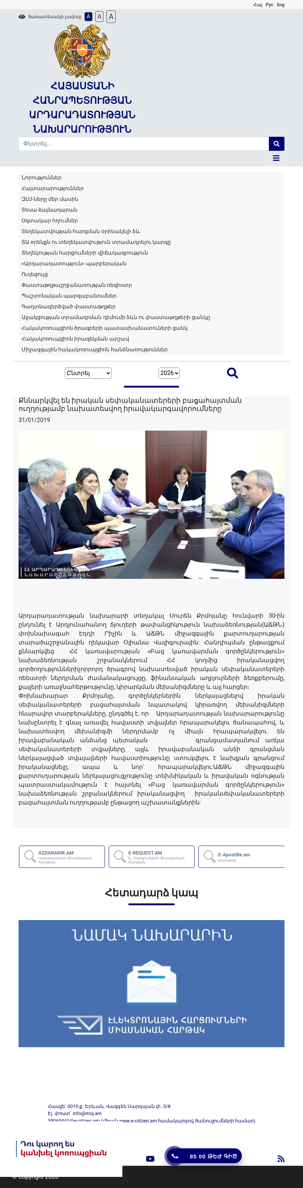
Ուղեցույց (35, 274)
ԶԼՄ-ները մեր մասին (50, 199)
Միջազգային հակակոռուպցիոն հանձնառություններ (95, 349)
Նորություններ (42, 177)
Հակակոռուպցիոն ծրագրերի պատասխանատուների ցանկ (105, 328)
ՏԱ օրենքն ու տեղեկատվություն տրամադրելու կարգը (96, 242)
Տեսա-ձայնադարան (50, 210)
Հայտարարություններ (53, 188)
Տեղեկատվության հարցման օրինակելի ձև (81, 231)
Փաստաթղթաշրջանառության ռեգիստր (77, 285)
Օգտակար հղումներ (50, 220)
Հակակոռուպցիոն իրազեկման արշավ (75, 339)
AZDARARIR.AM (71, 857)
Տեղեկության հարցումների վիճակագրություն (85, 253)
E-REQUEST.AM (161, 857)
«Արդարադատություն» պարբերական (74, 263)
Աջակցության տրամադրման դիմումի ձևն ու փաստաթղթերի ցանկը (116, 317)
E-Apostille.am (234, 857)
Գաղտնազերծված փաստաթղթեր (69, 306)
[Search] (144, 144)
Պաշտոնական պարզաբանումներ (69, 296)
